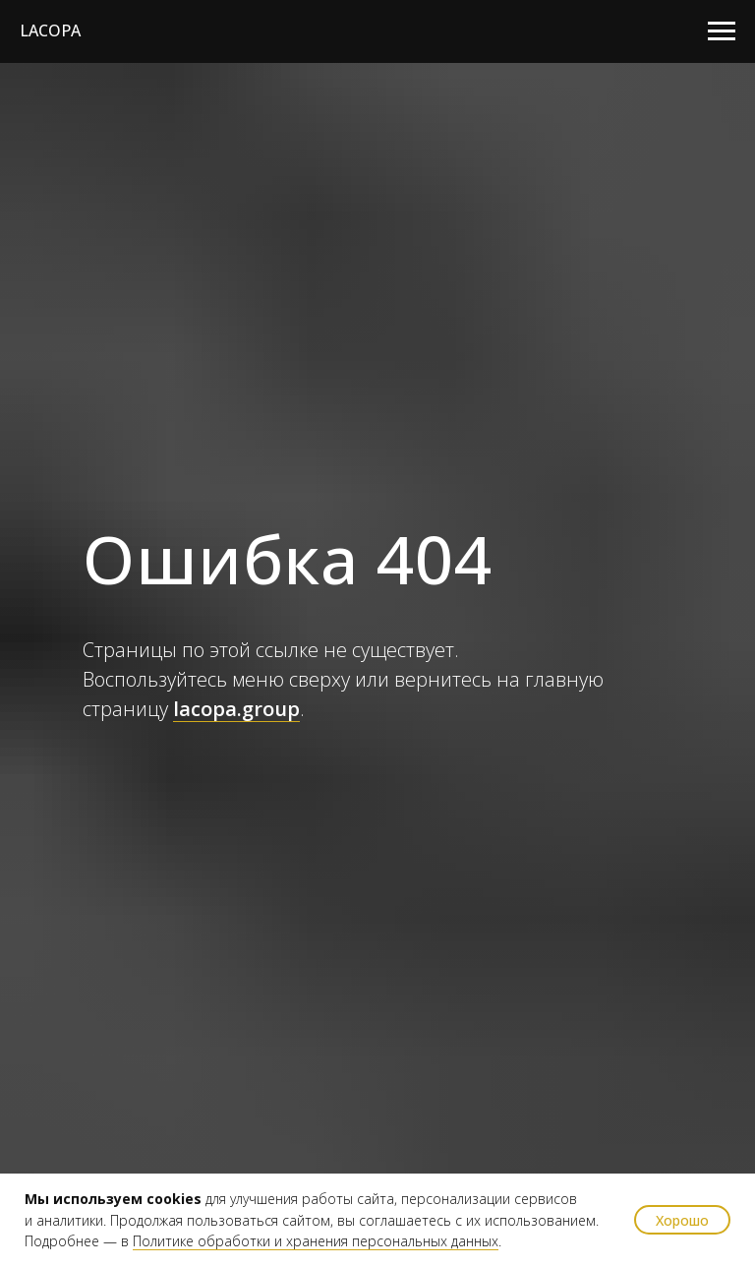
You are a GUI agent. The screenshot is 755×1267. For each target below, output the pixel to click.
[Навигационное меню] (721, 31)
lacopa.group (236, 708)
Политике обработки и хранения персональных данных (315, 1241)
